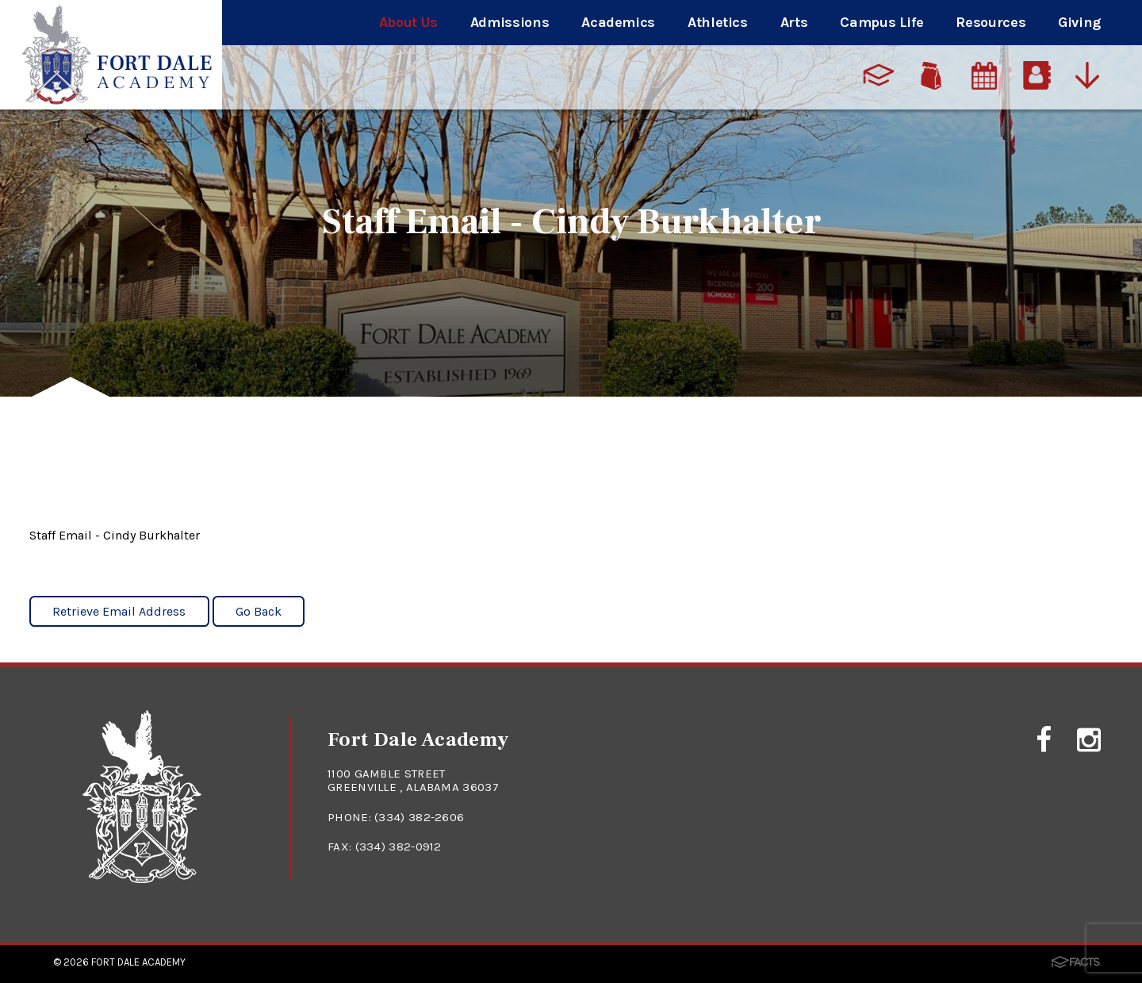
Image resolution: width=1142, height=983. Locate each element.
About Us (408, 22)
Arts (794, 22)
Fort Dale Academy (138, 962)
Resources (990, 22)
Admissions (509, 22)
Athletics (718, 22)
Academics (618, 22)
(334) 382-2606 (419, 817)
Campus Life (881, 22)
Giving (1079, 22)
